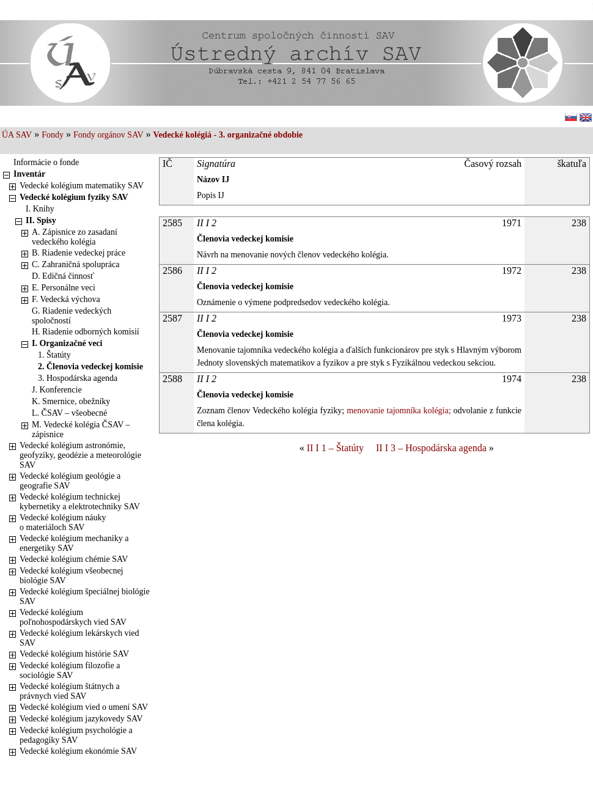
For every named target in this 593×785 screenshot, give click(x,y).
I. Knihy (40, 208)
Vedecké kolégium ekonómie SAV (78, 751)
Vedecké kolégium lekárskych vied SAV (79, 637)
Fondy (53, 134)
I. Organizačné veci (67, 343)
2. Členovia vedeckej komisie (90, 366)
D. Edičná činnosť (63, 276)
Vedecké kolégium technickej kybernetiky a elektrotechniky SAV (80, 501)
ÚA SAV (17, 134)
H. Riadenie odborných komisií (85, 331)
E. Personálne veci (63, 287)
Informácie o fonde (46, 162)
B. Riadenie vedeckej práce (78, 252)
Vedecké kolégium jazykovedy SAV (81, 718)
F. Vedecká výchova (66, 299)
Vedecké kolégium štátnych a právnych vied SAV (70, 691)
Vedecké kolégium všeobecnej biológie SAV (71, 575)
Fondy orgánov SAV (108, 134)
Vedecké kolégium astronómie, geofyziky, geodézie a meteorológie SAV (80, 455)
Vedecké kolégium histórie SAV (74, 653)
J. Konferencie (57, 389)
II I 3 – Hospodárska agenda (431, 448)
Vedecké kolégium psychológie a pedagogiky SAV (76, 735)
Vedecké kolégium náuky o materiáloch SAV (63, 522)
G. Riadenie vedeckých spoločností (71, 315)
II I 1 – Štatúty (335, 448)
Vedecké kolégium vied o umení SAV (84, 707)
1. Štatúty (54, 354)
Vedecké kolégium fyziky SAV (74, 197)
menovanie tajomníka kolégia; (397, 410)
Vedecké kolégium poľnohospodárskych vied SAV (73, 617)
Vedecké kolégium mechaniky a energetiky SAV (74, 543)
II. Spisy (41, 220)
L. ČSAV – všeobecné (69, 413)
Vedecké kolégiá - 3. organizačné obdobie (228, 134)
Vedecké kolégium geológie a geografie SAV (70, 480)
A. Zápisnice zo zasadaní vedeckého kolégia (74, 236)
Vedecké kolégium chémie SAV (74, 559)
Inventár (29, 174)
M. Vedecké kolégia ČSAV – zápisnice (81, 429)
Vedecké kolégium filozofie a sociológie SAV (70, 670)
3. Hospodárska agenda (77, 378)
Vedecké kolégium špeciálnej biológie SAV (85, 596)
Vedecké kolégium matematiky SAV (82, 185)
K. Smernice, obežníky (71, 401)
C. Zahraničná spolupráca (75, 264)
